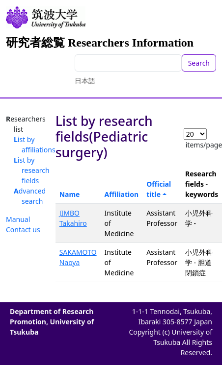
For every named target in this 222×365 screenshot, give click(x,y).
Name (69, 194)
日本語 (85, 80)
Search (199, 63)
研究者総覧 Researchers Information (100, 42)
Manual (18, 219)
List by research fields (32, 170)
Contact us (23, 229)
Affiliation (122, 194)
